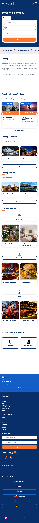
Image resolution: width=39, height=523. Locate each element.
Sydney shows (8, 50)
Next (37, 114)
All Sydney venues (19, 201)
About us (4, 401)
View (19, 387)
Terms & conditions (7, 406)
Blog (3, 403)
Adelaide (4, 427)
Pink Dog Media (16, 517)
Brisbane (4, 420)
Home (3, 400)
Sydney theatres (23, 50)
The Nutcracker (7, 117)
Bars (19, 296)
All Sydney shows (19, 130)
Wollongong (5, 429)
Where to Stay (19, 219)
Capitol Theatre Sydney (28, 158)
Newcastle (4, 424)
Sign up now (19, 447)
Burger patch (26, 282)
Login (3, 410)
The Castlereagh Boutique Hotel (27, 244)
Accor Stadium (26, 193)
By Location (6, 18)
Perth (3, 422)
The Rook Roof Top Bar (9, 320)
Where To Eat (19, 257)
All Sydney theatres (19, 166)
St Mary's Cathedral (8, 193)
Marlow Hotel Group (9, 243)
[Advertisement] (19, 363)
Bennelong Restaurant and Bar (9, 283)
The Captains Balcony (28, 320)
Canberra (4, 426)
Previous (1, 114)
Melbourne (5, 419)
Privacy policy (5, 408)
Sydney (4, 417)
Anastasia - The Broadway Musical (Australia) (27, 118)
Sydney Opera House (9, 158)
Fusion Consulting (30, 517)
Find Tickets (10, 113)
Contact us (4, 405)
